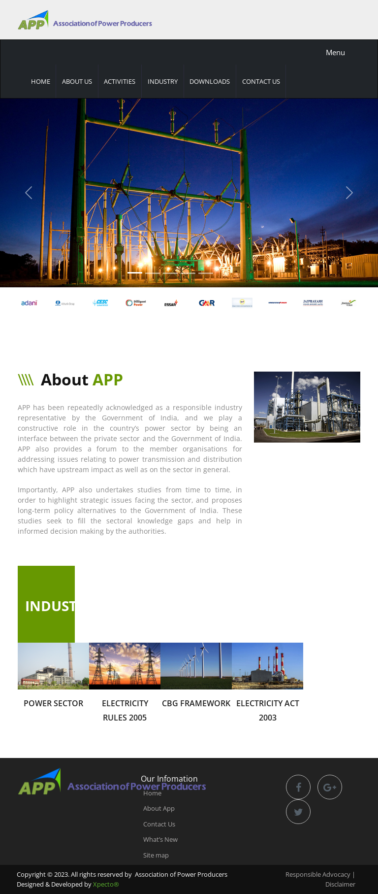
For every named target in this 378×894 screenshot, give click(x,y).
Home (40, 81)
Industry (163, 81)
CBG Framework (196, 703)
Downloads (209, 81)
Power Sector (53, 703)
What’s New (160, 839)
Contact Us (261, 81)
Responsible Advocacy (317, 874)
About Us (77, 81)
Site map (156, 855)
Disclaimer (340, 884)
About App (159, 808)
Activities (119, 81)
